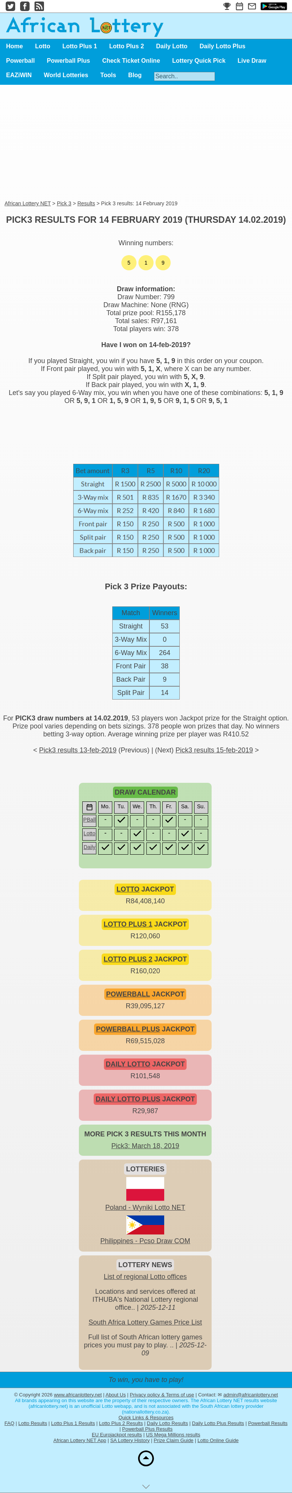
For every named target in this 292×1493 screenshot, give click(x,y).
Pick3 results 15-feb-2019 (214, 750)
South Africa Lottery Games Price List (145, 1322)
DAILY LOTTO (128, 1064)
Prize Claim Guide (173, 1440)
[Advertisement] (146, 143)
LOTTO (128, 889)
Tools (108, 75)
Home (14, 46)
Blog (135, 75)
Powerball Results (267, 1423)
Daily (89, 847)
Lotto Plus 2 (126, 46)
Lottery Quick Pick (199, 60)
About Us (115, 1395)
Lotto (42, 46)
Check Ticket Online (131, 60)
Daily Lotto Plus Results (218, 1423)
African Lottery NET (28, 203)
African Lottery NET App (79, 1440)
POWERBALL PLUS (128, 1029)
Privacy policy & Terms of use (162, 1395)
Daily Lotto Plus (222, 46)
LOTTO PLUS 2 (128, 959)
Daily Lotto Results (167, 1423)
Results (86, 203)
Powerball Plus (68, 60)
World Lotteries (66, 75)
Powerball (20, 60)
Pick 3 (64, 203)
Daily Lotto (172, 46)
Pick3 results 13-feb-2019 (77, 750)
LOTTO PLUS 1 (128, 924)
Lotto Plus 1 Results (73, 1423)
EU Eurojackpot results (117, 1434)
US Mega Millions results (173, 1434)
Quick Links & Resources (145, 1417)
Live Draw (252, 60)
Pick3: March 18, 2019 (145, 1146)
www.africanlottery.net (78, 1395)
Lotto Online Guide (218, 1440)
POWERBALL (128, 994)
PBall (89, 820)
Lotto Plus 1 (79, 46)
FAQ (9, 1423)
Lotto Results (32, 1423)
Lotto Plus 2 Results (121, 1423)
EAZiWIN (19, 75)
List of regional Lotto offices (145, 1276)
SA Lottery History (130, 1440)
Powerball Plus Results (147, 1429)
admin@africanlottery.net (250, 1395)
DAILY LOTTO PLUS (128, 1099)
